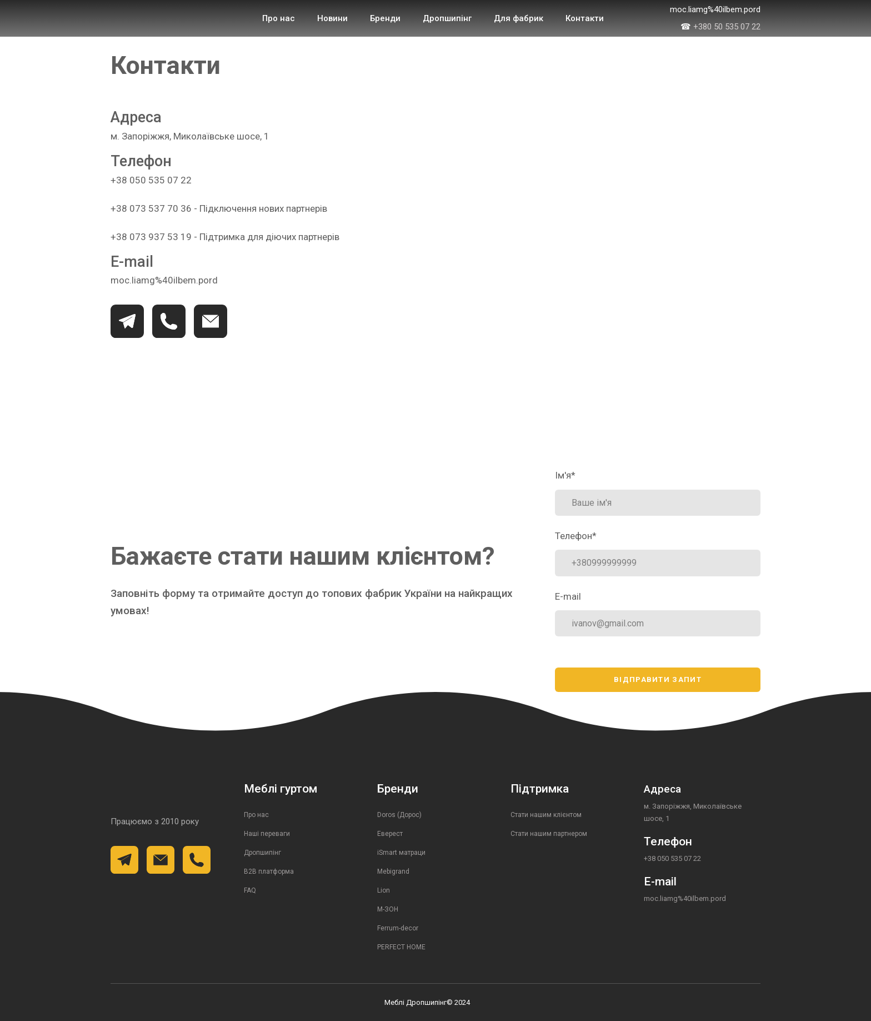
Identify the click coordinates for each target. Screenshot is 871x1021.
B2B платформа (269, 871)
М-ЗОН (387, 909)
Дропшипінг (447, 18)
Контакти (584, 18)
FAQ (250, 890)
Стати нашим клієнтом (546, 815)
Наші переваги (267, 834)
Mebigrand (393, 871)
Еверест (390, 834)
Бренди (385, 18)
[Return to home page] (155, 18)
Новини (332, 18)
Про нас (278, 18)
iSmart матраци (401, 852)
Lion (383, 890)
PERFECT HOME (401, 947)
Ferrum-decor (397, 928)
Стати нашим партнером (548, 834)
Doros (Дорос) (399, 815)
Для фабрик (518, 18)
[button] (127, 321)
